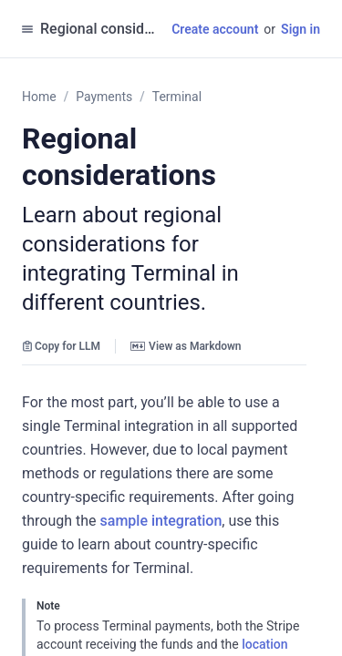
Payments (104, 96)
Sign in (300, 29)
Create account (214, 29)
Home (39, 96)
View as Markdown (185, 346)
